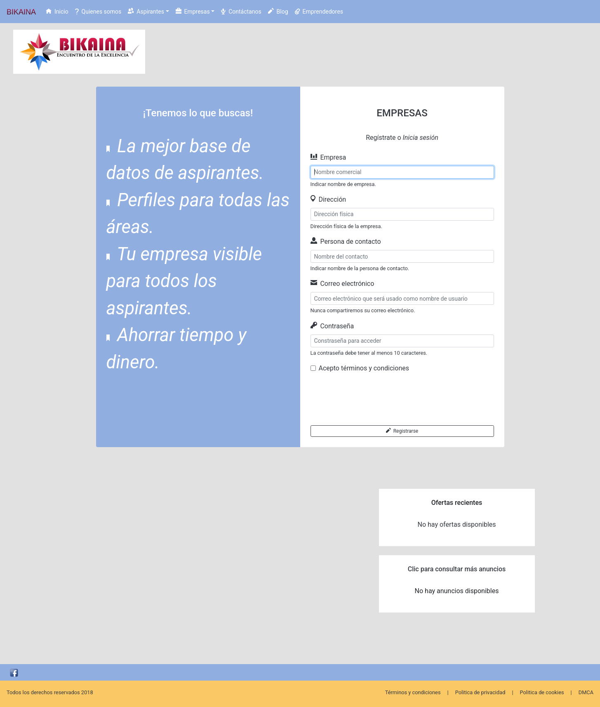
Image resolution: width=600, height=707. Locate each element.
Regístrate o (402, 137)
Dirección (328, 199)
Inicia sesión (420, 137)
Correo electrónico (342, 284)
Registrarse (402, 431)
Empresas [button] (193, 11)
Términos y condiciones (413, 692)
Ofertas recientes (456, 503)
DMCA (586, 692)
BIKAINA (21, 12)
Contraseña (332, 326)
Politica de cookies (542, 692)
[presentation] (373, 399)
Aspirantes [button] (146, 11)
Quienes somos (98, 11)
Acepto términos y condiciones (364, 368)
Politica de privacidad (480, 692)
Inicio (57, 11)
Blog (278, 11)
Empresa (328, 157)
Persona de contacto (346, 241)
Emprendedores (319, 11)
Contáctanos (241, 11)
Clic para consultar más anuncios (457, 569)
